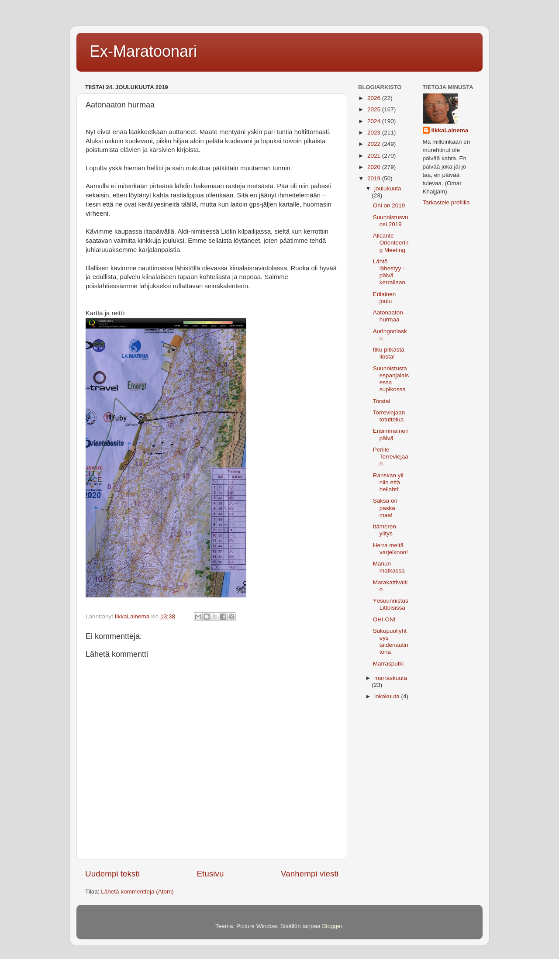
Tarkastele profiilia (446, 202)
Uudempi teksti (112, 873)
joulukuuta (387, 188)
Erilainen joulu (384, 297)
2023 (374, 132)
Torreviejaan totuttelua (389, 416)
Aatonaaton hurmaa (388, 316)
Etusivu (210, 873)
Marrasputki (388, 663)
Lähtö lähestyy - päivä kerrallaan (389, 272)
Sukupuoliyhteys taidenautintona (390, 641)
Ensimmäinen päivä (391, 434)
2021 (374, 155)
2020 (374, 167)
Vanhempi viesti (309, 873)
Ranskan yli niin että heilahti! (388, 482)
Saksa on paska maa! (385, 507)
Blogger (332, 926)
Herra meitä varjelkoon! (390, 548)
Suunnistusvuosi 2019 (390, 221)
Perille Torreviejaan (390, 456)
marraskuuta (390, 678)
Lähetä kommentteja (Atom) (137, 891)
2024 (374, 121)
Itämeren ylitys (384, 530)
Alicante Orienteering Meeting (391, 242)
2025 (374, 109)
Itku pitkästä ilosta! (388, 353)
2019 (374, 178)
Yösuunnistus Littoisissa (390, 604)
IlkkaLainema (450, 130)
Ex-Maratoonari (143, 51)
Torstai (381, 401)
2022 (374, 144)
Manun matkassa (389, 567)
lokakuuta (387, 696)
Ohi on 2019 (389, 205)
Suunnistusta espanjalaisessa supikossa (391, 379)
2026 (374, 98)
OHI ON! (384, 619)
